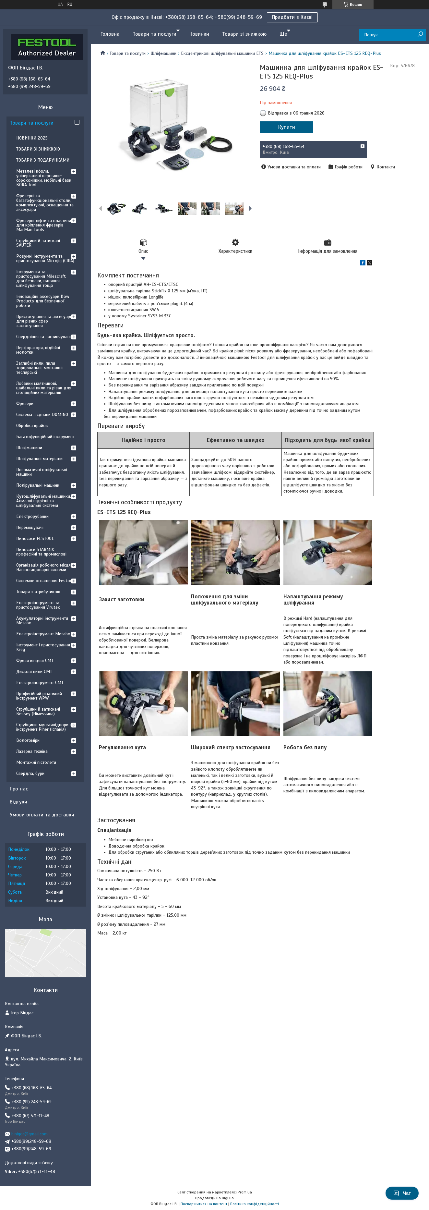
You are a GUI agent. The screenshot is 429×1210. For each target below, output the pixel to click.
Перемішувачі (29, 527)
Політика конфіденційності (254, 1204)
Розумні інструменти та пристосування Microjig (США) (45, 258)
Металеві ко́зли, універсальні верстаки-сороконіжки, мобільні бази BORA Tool (43, 178)
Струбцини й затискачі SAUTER (38, 243)
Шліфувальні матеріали (39, 458)
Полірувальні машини (37, 485)
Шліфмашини (163, 53)
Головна (110, 34)
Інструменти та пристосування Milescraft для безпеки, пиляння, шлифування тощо (41, 278)
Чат (402, 1193)
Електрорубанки (32, 516)
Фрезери (24, 403)
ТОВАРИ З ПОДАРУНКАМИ (42, 160)
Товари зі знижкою (244, 34)
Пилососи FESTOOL (35, 538)
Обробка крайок (32, 425)
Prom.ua (245, 1192)
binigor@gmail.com (29, 1134)
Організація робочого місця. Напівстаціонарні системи (44, 567)
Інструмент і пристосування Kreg (43, 647)
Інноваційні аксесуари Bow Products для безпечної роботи (42, 301)
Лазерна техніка (32, 751)
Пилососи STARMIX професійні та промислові (41, 552)
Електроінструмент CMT (40, 682)
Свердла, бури (30, 773)
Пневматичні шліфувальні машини (41, 472)
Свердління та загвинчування (45, 336)
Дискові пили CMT (34, 671)
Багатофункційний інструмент (45, 436)
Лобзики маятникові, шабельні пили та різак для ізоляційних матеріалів (43, 388)
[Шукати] (420, 34)
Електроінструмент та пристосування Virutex (38, 605)
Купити (286, 127)
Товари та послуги (154, 34)
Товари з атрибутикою (38, 591)
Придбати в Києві (292, 17)
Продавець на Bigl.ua (214, 1198)
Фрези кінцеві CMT (35, 660)
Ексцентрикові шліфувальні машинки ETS (222, 53)
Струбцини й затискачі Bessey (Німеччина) (38, 711)
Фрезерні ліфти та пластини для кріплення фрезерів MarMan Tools (43, 225)
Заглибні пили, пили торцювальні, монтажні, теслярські (40, 368)
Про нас (19, 789)
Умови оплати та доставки (42, 815)
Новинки (199, 34)
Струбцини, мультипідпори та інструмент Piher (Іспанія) (45, 727)
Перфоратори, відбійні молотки (38, 350)
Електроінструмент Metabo (43, 634)
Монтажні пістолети (36, 762)
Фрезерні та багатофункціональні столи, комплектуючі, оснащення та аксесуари (45, 202)
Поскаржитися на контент (204, 1204)
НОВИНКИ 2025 (32, 138)
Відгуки (18, 802)
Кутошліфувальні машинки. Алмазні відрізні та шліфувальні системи (43, 501)
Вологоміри (28, 740)
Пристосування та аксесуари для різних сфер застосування (44, 321)
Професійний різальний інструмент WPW (39, 696)
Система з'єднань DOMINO (42, 414)
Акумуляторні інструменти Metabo (42, 621)
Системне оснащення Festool (45, 580)
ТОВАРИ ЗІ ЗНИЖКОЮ (38, 149)
